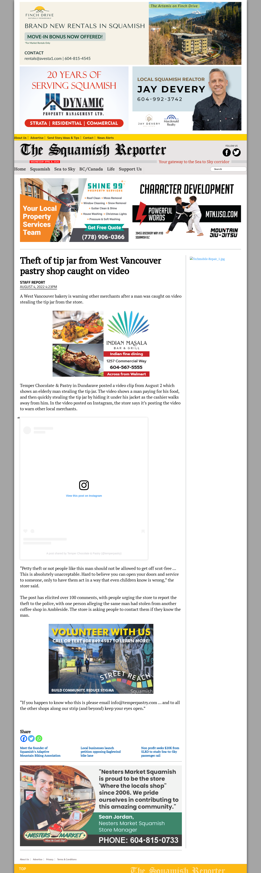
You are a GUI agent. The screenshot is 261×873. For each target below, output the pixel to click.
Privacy (49, 859)
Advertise (37, 859)
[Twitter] (31, 738)
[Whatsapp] (38, 738)
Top (22, 868)
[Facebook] (23, 738)
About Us (24, 859)
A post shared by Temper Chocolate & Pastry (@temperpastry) (83, 553)
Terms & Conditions (67, 859)
